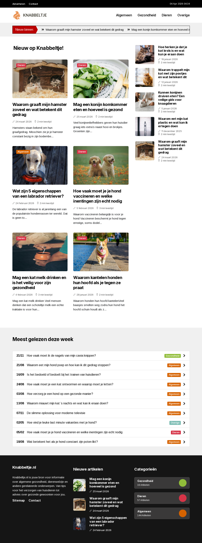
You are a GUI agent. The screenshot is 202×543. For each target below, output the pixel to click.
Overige (183, 15)
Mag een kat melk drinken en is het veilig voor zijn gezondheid (39, 282)
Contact (33, 3)
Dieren (167, 15)
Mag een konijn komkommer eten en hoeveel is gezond (164, 29)
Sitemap (18, 500)
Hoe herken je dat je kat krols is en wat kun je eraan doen (172, 50)
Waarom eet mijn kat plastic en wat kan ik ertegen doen (173, 122)
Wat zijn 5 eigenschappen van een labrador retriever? (38, 193)
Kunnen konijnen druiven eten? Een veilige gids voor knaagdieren (171, 98)
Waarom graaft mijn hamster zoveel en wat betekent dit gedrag (83, 29)
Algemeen (124, 15)
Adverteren (18, 3)
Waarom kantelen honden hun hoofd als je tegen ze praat (97, 282)
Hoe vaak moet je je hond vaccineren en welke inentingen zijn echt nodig (97, 196)
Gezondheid (147, 15)
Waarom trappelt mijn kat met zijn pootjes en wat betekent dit (173, 73)
